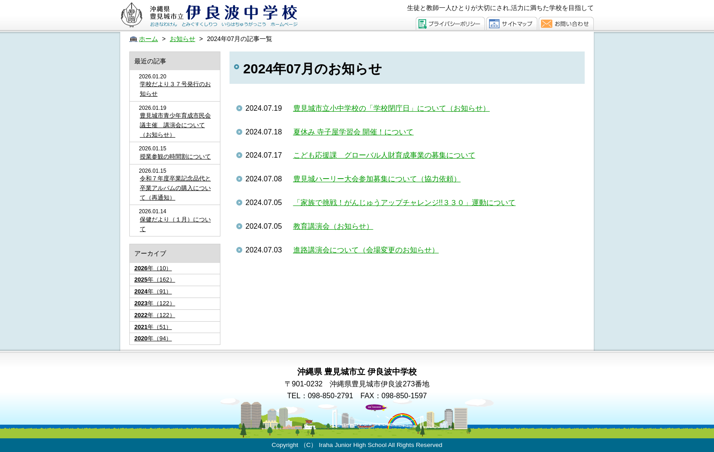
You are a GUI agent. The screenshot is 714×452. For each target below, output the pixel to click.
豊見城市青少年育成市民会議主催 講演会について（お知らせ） (175, 125)
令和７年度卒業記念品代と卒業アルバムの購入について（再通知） (175, 188)
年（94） (153, 338)
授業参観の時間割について (175, 156)
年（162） (154, 279)
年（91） (153, 291)
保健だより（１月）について (175, 224)
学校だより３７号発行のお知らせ (175, 89)
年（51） (153, 327)
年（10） (153, 268)
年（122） (154, 303)
